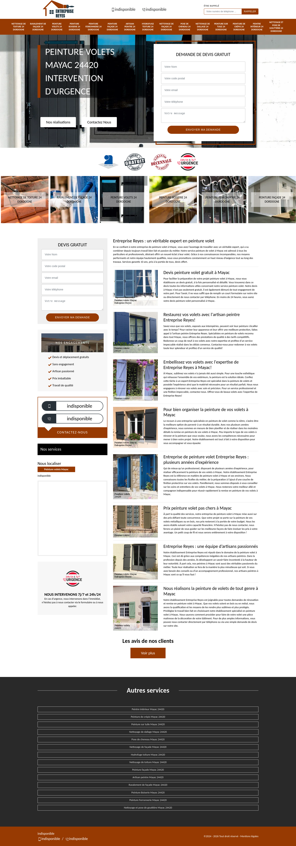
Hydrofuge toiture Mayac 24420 (148, 754)
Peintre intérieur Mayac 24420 (148, 709)
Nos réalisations (58, 122)
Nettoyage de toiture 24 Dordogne (19, 26)
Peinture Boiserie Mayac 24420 (148, 792)
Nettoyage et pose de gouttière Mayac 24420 (148, 807)
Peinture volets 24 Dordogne (56, 26)
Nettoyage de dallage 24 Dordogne (203, 26)
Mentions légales (249, 836)
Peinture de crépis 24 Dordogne (239, 26)
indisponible (123, 9)
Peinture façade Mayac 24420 (148, 769)
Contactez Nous (99, 122)
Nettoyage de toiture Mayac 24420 (148, 762)
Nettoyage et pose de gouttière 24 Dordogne (276, 26)
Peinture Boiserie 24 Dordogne (74, 26)
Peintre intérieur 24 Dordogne (257, 26)
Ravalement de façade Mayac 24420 (148, 784)
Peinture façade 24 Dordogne (112, 26)
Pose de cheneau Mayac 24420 (147, 739)
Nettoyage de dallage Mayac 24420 (148, 731)
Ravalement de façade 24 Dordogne (38, 26)
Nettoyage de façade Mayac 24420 (148, 747)
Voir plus (148, 653)
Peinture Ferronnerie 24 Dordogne (94, 26)
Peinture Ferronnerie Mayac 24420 (147, 800)
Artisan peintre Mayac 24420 (148, 777)
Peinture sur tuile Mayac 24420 (148, 724)
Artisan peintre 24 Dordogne (130, 26)
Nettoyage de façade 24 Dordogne (166, 26)
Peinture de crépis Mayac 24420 (148, 716)
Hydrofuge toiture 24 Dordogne (148, 26)
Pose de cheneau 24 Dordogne (184, 26)
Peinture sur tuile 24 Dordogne (221, 26)
